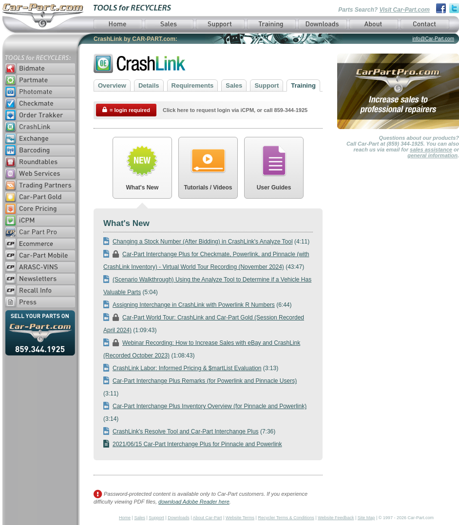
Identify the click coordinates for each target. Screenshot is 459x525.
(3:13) (190, 368)
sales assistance (431, 149)
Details (148, 85)
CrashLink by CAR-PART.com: (135, 39)
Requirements (193, 85)
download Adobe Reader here (194, 502)
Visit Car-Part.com (404, 9)
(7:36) (189, 431)
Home (125, 517)
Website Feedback (336, 517)
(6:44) (197, 304)
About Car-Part (207, 517)
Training (303, 85)
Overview (112, 85)
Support (266, 85)
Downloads (179, 517)
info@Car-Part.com (433, 38)
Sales (234, 85)
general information (432, 155)
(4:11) (206, 241)
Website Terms (240, 517)
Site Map (366, 517)
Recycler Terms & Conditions (286, 517)
